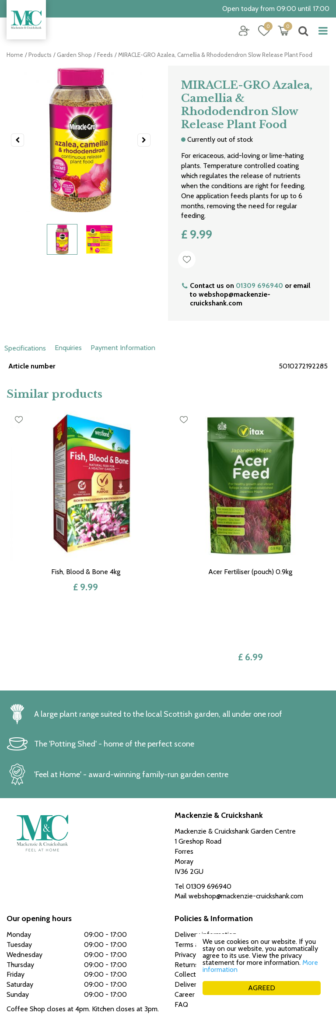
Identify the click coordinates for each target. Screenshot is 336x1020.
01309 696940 (259, 285)
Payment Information (123, 348)
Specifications (25, 348)
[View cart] (283, 30)
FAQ (181, 936)
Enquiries (68, 348)
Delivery (187, 916)
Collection (190, 906)
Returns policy (196, 896)
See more (21, 955)
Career (185, 926)
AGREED (261, 988)
